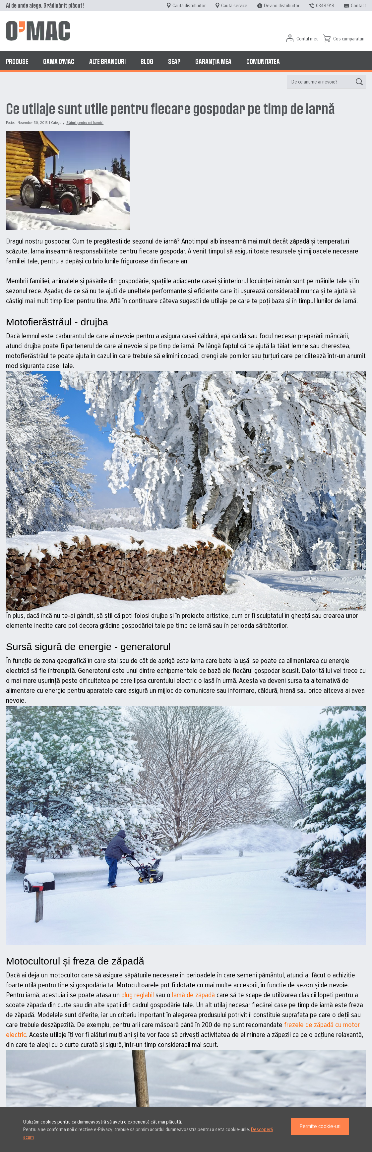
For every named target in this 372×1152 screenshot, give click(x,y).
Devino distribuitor (281, 6)
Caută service (234, 6)
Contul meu (307, 39)
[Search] (359, 81)
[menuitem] (17, 61)
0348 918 (325, 6)
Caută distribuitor (189, 6)
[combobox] (326, 81)
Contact (358, 6)
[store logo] (38, 31)
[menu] (186, 61)
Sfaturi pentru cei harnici (84, 122)
